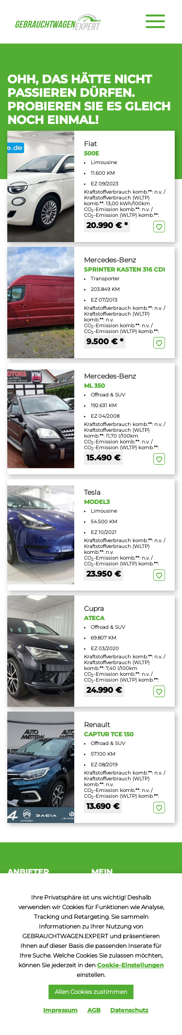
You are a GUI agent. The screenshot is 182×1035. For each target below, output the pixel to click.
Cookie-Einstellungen (130, 965)
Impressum (60, 1010)
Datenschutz (129, 1010)
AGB (93, 1010)
